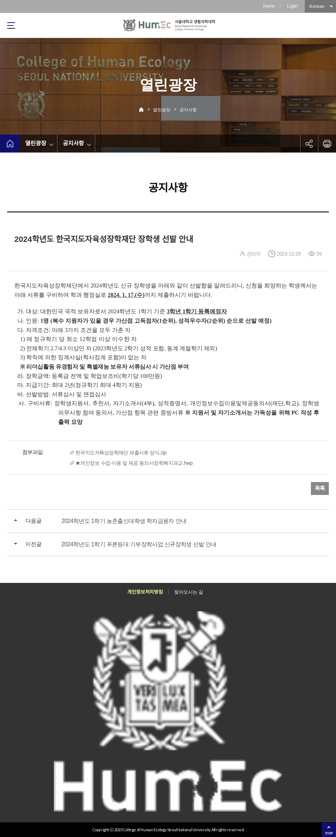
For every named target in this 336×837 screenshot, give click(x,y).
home (10, 144)
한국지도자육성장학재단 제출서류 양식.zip (121, 452)
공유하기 (309, 144)
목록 (320, 488)
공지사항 (188, 109)
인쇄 (327, 144)
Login (292, 6)
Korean (317, 6)
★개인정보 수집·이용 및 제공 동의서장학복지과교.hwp (133, 463)
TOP (329, 833)
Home (269, 6)
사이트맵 (11, 25)
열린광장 (161, 109)
